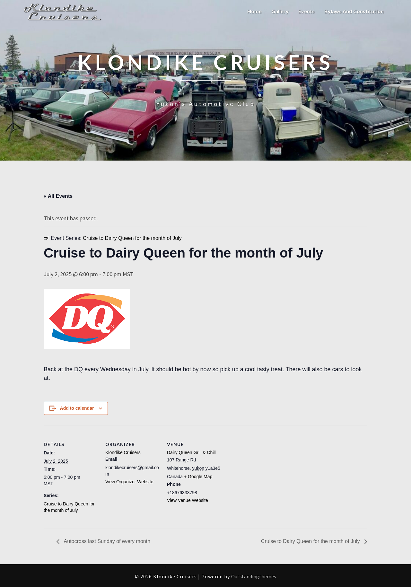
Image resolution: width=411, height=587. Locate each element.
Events (306, 11)
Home (254, 11)
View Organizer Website (129, 481)
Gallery (280, 11)
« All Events (58, 196)
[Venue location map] (262, 469)
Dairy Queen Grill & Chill (191, 452)
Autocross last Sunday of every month (106, 541)
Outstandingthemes (253, 576)
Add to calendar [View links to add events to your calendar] (77, 408)
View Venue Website (187, 500)
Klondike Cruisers (123, 452)
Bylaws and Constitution (354, 11)
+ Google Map (198, 476)
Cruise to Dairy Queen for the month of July (311, 541)
